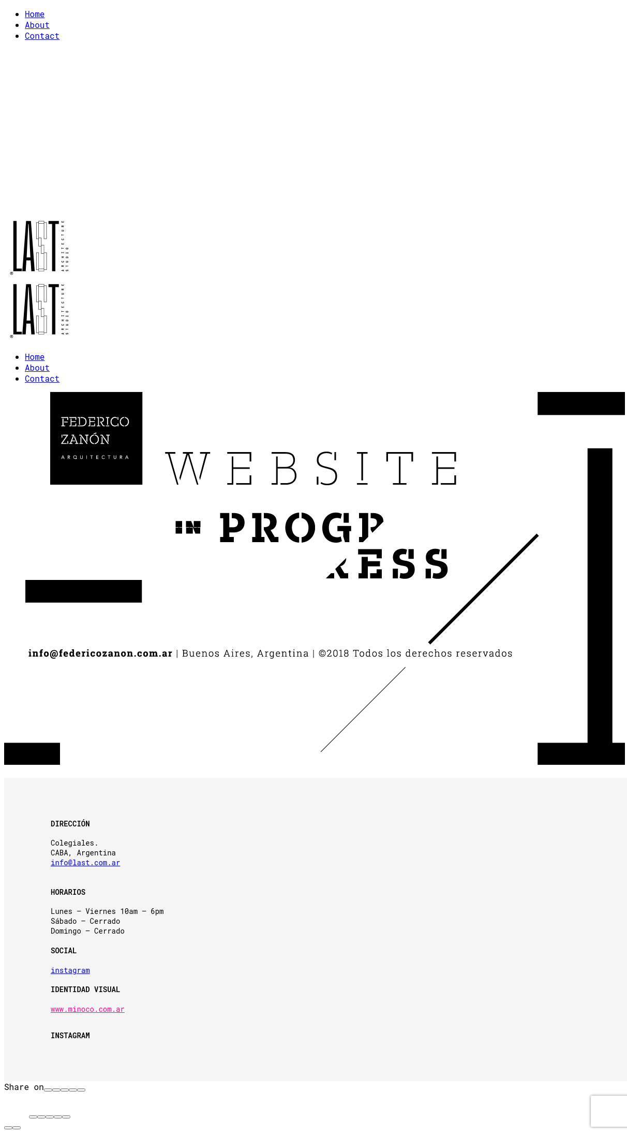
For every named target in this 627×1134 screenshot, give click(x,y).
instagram (70, 970)
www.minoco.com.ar (88, 1009)
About (37, 24)
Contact (42, 35)
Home (34, 13)
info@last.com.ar (85, 862)
